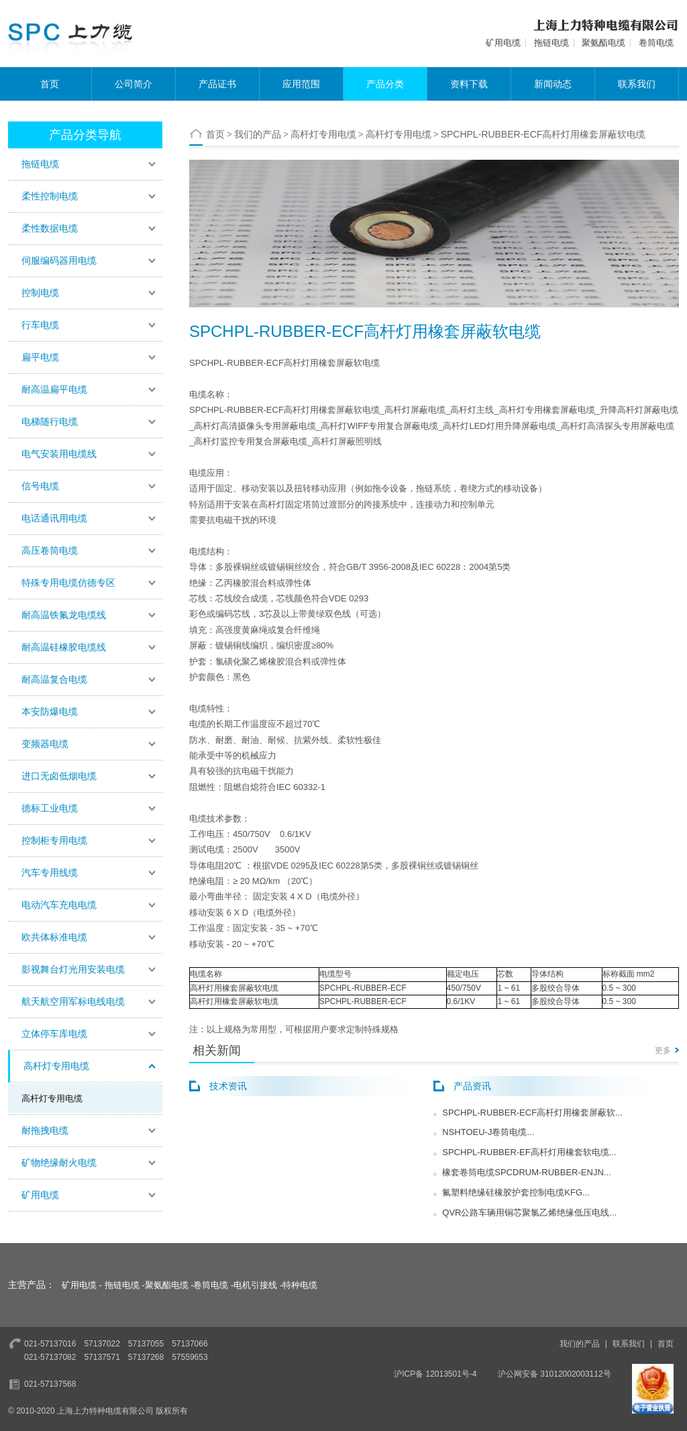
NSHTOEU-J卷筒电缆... (488, 1132)
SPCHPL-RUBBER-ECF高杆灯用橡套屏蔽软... (532, 1112)
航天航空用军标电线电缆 (73, 1001)
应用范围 (301, 84)
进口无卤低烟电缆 (59, 776)
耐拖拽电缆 (44, 1130)
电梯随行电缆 (49, 421)
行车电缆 (40, 324)
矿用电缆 (503, 43)
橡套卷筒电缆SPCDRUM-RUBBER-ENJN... (526, 1172)
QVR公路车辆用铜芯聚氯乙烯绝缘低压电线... (529, 1212)
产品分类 (385, 84)
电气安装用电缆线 (59, 453)
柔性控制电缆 (49, 196)
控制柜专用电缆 (54, 840)
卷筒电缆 (656, 43)
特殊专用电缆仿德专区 (68, 582)
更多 (663, 1050)
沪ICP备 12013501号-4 (435, 1374)
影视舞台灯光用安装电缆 (73, 969)
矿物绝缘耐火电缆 (59, 1162)
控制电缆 (40, 292)
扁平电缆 (40, 357)
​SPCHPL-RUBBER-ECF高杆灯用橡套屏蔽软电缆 (543, 134)
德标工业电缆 (49, 808)
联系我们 (636, 84)
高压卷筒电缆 (49, 550)
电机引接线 (255, 1285)
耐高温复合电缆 (54, 679)
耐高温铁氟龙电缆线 (63, 614)
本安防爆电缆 (49, 711)
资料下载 (469, 84)
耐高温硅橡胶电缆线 (63, 647)
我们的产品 (257, 134)
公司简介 (133, 84)
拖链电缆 (551, 43)
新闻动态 (553, 84)
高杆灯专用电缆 (56, 1065)
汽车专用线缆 (49, 872)
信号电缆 (40, 486)
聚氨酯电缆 (603, 43)
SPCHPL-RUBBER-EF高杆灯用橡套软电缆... (529, 1152)
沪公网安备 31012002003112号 (554, 1374)
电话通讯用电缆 (54, 518)
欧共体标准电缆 (54, 937)
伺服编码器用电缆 (59, 260)
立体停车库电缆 (54, 1033)
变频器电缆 (44, 743)
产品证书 (217, 84)
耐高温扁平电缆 (54, 389)
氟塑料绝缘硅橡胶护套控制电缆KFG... (516, 1192)
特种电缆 (299, 1285)
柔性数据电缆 (49, 228)
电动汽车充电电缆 (59, 904)
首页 (49, 84)
